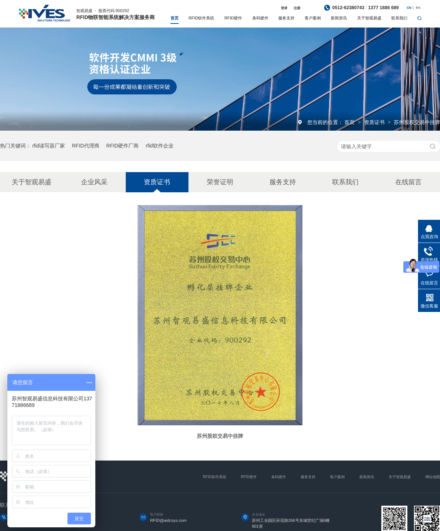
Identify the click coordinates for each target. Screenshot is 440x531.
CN (409, 8)
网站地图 (432, 477)
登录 (284, 8)
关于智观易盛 (369, 18)
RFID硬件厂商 (122, 146)
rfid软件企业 (159, 146)
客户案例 (313, 18)
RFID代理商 (85, 146)
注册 (297, 8)
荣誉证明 (220, 182)
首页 (174, 18)
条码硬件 (260, 18)
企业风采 (94, 182)
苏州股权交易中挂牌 (417, 122)
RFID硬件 (233, 18)
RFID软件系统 (201, 18)
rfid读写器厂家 (48, 146)
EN (418, 8)
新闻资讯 (339, 18)
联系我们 (399, 18)
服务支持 (286, 18)
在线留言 (408, 182)
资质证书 (375, 122)
